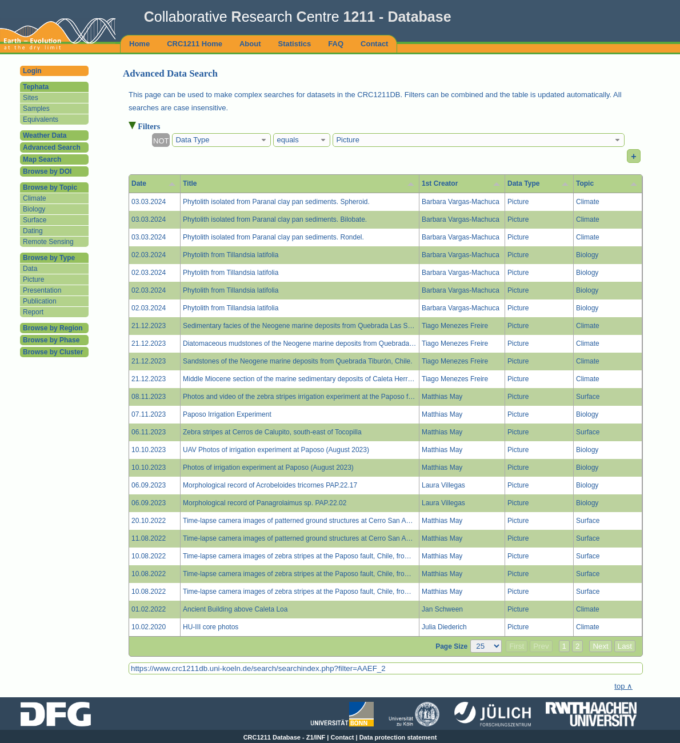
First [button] (516, 646)
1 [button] (564, 646)
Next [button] (600, 646)
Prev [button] (541, 646)
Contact (342, 737)
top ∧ (623, 686)
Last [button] (625, 646)
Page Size (451, 646)
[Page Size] (486, 646)
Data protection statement (398, 737)
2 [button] (577, 646)
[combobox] (221, 140)
